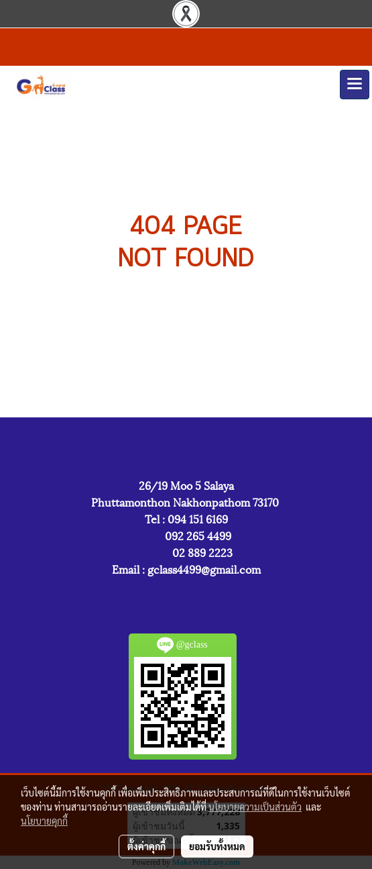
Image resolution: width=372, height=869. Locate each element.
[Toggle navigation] (354, 84)
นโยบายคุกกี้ (44, 821)
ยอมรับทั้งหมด (217, 846)
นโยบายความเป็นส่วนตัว (255, 807)
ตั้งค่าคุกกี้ (146, 846)
